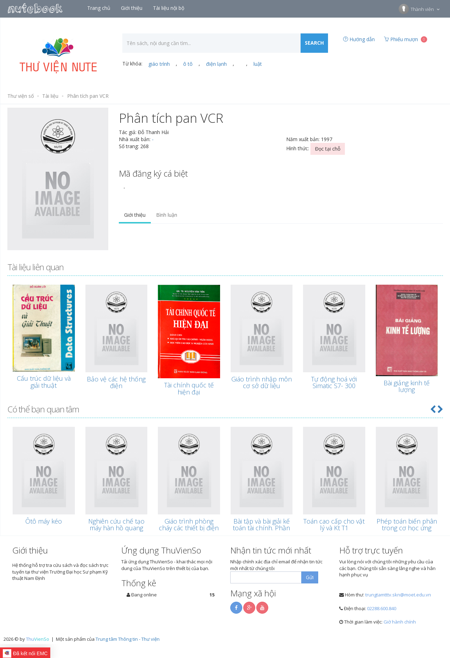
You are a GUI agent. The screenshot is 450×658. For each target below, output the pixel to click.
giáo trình (159, 64)
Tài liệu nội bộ (169, 8)
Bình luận (166, 214)
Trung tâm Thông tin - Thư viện (128, 639)
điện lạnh (216, 64)
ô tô (188, 64)
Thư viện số (20, 96)
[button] (433, 409)
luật (257, 64)
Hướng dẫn (359, 39)
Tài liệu (50, 96)
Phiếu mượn (405, 39)
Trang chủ (99, 8)
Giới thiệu (132, 8)
